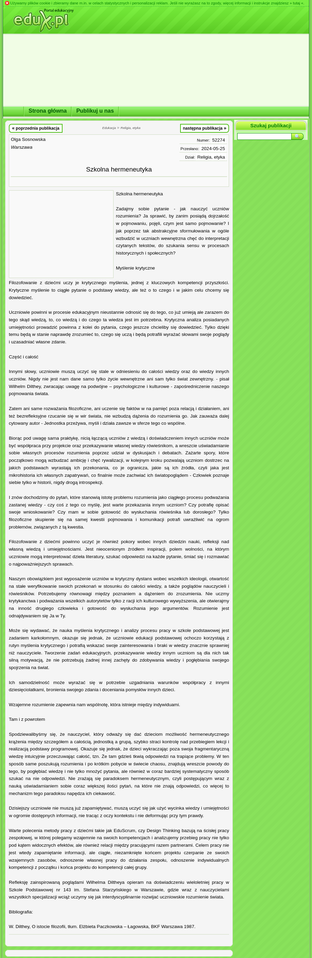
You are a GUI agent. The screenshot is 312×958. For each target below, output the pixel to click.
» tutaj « (296, 3)
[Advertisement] (61, 234)
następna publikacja (204, 128)
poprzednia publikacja (35, 128)
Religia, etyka (211, 157)
